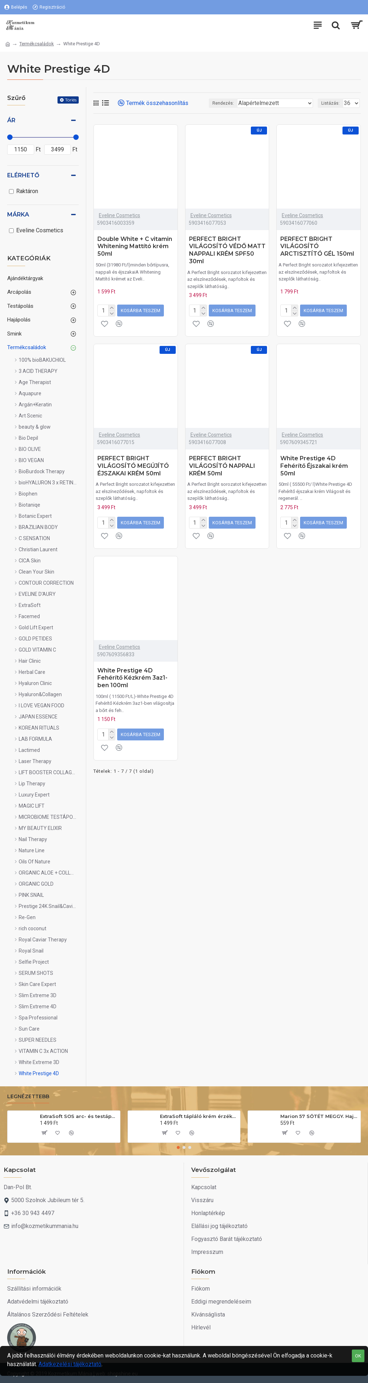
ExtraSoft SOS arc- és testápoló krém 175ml (79, 1116)
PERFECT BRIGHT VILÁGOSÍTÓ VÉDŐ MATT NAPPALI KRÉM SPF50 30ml (227, 250)
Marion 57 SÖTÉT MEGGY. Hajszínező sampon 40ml (319, 1116)
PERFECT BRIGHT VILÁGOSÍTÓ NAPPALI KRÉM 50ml (222, 466)
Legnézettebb (28, 1097)
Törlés (71, 99)
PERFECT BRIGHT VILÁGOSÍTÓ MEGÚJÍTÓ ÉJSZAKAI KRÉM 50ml (133, 466)
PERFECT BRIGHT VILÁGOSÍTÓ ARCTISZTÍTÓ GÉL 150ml (317, 246)
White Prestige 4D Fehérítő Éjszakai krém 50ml (314, 466)
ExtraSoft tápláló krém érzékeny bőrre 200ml (199, 1116)
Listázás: (330, 103)
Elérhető (23, 175)
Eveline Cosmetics (119, 215)
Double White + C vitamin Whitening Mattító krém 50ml (134, 246)
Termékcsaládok (36, 43)
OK (358, 1356)
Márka (18, 214)
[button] (178, 1147)
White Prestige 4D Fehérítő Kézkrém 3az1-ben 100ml (132, 678)
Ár (11, 120)
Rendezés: (223, 103)
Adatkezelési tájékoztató (69, 1364)
